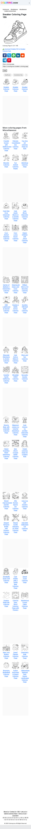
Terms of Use (22, 813)
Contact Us (13, 811)
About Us (6, 811)
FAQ (18, 811)
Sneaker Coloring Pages (10, 11)
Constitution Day (18, 75)
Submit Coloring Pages (10, 813)
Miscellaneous (14, 9)
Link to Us (24, 811)
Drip (27, 75)
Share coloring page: (8, 64)
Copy (4, 70)
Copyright (15, 815)
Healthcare (7, 75)
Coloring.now (6, 9)
